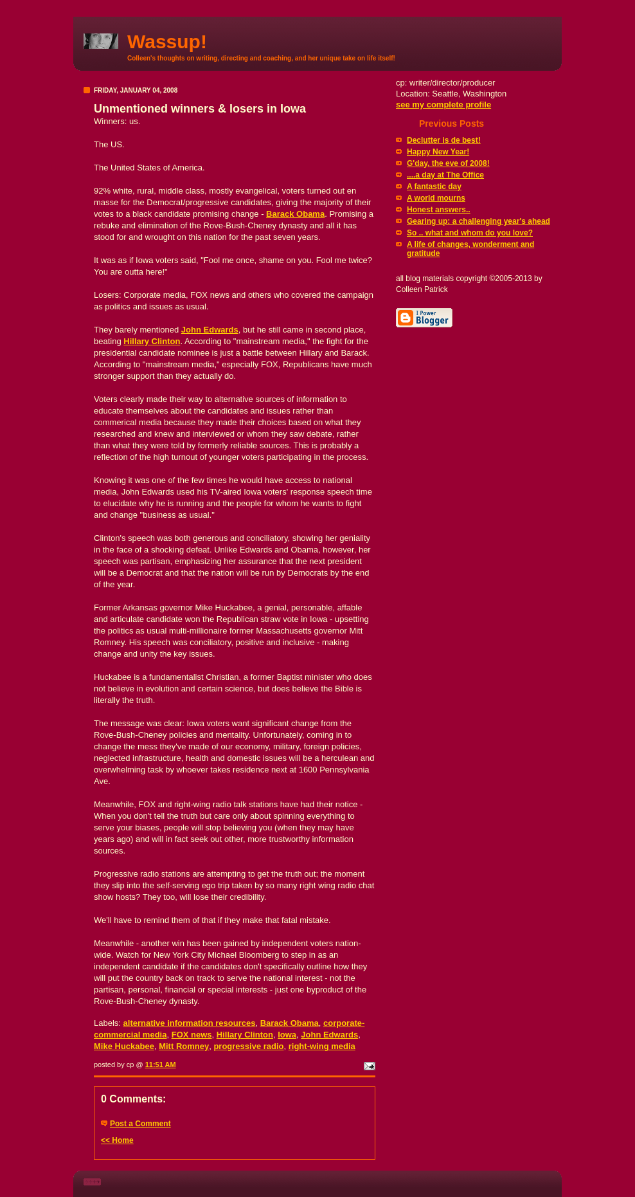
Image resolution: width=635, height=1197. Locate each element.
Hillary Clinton (151, 341)
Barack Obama (295, 214)
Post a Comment (140, 1123)
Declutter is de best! (444, 140)
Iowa (287, 1034)
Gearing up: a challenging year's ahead (478, 221)
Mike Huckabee (124, 1046)
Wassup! (167, 41)
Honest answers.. (438, 209)
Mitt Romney (184, 1046)
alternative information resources (189, 1023)
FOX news (192, 1034)
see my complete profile (443, 104)
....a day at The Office (445, 174)
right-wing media (322, 1046)
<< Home (117, 1140)
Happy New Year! (438, 151)
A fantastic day (434, 186)
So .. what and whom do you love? (470, 232)
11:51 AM (160, 1064)
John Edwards (209, 329)
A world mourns (436, 198)
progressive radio (248, 1046)
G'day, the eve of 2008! (448, 163)
